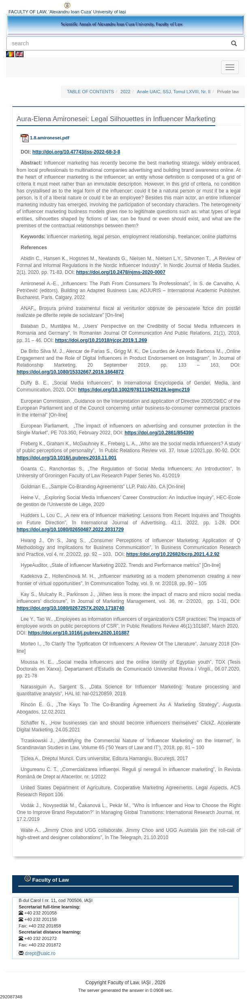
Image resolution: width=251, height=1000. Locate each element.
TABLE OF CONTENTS (90, 91)
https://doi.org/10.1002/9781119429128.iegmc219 (134, 390)
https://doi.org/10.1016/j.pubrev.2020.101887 (78, 633)
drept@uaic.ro (40, 953)
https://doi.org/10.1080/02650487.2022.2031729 (70, 529)
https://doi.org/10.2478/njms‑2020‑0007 (120, 272)
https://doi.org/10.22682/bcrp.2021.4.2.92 (172, 554)
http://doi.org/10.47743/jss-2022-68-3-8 (76, 152)
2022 (125, 91)
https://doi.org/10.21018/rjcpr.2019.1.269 (101, 340)
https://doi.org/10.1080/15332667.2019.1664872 (70, 372)
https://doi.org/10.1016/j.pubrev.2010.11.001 (67, 458)
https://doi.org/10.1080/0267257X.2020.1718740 (70, 608)
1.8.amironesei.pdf (45, 137)
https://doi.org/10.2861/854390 (159, 433)
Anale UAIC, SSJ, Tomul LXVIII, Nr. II (173, 91)
